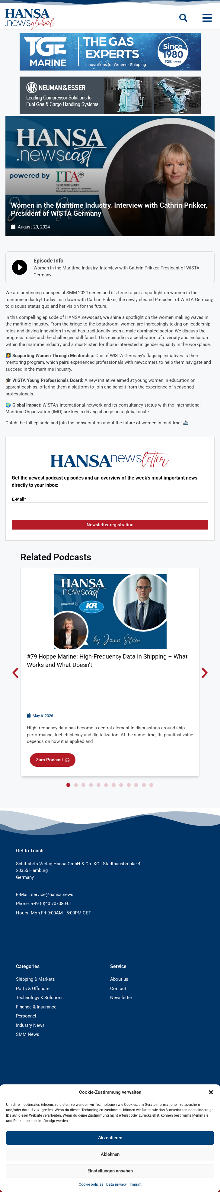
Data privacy (116, 1184)
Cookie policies (91, 1184)
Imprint (136, 1184)
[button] (211, 1092)
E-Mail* (19, 499)
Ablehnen (110, 1154)
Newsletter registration (110, 524)
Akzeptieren (110, 1137)
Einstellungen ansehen (110, 1171)
